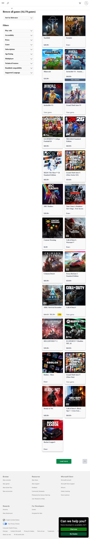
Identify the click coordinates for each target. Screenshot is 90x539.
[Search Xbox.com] (8, 3)
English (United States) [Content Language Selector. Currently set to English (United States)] (12, 520)
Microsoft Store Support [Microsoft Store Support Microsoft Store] (68, 483)
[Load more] (63, 461)
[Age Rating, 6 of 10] (19, 54)
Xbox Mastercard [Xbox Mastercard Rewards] (7, 513)
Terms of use (40, 531)
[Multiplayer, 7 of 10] (19, 59)
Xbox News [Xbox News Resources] (35, 480)
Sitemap (5, 531)
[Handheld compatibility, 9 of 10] (19, 68)
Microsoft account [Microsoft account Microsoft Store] (66, 480)
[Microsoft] (45, 1)
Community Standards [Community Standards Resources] (38, 491)
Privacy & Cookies (29, 531)
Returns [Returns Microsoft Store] (63, 487)
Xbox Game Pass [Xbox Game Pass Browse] (7, 487)
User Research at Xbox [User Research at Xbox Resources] (38, 498)
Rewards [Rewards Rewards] (5, 509)
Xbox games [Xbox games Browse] (6, 483)
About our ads (7, 534)
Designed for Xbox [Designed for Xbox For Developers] (37, 513)
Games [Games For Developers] (34, 509)
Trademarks (51, 531)
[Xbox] (6, 8)
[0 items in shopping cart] (80, 3)
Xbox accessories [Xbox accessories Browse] (7, 491)
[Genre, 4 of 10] (19, 45)
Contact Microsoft (16, 531)
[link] (52, 31)
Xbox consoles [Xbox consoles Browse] (7, 480)
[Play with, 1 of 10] (19, 31)
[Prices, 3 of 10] (19, 40)
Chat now (73, 529)
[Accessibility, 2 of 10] (19, 35)
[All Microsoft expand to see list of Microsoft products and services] (3, 3)
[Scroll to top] (84, 461)
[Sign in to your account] (86, 3)
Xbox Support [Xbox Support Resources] (35, 483)
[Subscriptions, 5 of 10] (19, 49)
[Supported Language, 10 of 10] (19, 73)
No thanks (73, 534)
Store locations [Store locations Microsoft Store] (65, 495)
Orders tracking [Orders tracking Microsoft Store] (65, 491)
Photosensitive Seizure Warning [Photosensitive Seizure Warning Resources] (41, 495)
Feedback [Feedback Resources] (34, 487)
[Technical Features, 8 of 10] (19, 63)
